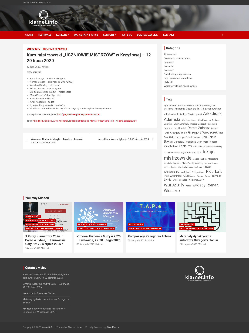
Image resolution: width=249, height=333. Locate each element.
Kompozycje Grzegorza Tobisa (149, 236)
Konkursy (62, 34)
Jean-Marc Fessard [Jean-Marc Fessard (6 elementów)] (207, 141)
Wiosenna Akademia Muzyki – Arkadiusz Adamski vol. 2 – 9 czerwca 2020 (57, 141)
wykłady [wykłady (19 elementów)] (199, 185)
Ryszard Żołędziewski (126, 121)
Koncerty (109, 34)
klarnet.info (47, 327)
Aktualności (170, 54)
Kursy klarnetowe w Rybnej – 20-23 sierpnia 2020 (123, 139)
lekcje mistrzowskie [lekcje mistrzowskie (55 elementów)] (189, 155)
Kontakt (168, 34)
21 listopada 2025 (188, 244)
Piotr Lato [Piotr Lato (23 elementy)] (214, 171)
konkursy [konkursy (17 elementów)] (185, 146)
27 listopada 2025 (85, 244)
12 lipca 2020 (33, 66)
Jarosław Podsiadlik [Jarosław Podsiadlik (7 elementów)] (185, 141)
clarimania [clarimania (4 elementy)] (212, 124)
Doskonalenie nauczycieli (177, 58)
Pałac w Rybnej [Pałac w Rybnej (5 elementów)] (183, 172)
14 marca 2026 (32, 248)
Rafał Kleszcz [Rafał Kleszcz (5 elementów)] (189, 176)
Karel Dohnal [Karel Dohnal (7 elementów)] (171, 146)
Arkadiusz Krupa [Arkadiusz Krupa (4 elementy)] (189, 120)
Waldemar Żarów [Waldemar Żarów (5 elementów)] (196, 180)
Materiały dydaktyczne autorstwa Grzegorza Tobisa (199, 238)
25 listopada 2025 (137, 240)
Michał (45, 66)
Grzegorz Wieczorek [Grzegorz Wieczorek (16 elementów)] (203, 132)
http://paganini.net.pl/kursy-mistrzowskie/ (78, 114)
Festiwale (44, 34)
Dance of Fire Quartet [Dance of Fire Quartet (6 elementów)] (175, 128)
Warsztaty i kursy (86, 34)
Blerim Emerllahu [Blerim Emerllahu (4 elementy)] (181, 124)
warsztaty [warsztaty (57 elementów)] (174, 185)
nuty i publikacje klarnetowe (178, 78)
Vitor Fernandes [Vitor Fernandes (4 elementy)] (180, 180)
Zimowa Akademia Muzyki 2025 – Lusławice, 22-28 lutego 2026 (99, 238)
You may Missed (37, 198)
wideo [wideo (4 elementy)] (188, 186)
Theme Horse (75, 327)
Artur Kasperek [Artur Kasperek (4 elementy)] (204, 120)
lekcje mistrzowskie (79, 121)
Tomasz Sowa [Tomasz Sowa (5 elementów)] (203, 176)
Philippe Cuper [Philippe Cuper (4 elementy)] (198, 172)
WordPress (113, 327)
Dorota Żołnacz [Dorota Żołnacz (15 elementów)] (199, 128)
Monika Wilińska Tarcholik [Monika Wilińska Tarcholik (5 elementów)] (190, 167)
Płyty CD (126, 34)
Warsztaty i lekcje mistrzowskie (47, 49)
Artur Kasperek (60, 121)
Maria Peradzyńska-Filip (102, 121)
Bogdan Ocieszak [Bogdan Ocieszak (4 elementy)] (198, 124)
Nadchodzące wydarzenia (177, 74)
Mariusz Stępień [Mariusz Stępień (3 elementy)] (170, 167)
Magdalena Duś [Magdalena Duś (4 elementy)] (200, 159)
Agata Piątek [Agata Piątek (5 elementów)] (170, 105)
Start (29, 34)
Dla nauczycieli (147, 34)
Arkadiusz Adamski (42, 121)
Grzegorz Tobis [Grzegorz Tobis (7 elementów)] (178, 132)
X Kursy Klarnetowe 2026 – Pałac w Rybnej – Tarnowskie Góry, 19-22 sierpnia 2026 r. (45, 240)
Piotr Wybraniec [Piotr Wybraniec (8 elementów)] (173, 175)
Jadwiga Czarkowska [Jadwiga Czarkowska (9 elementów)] (187, 137)
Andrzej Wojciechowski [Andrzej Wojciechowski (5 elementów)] (191, 114)
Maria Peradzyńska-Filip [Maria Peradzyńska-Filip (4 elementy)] (192, 163)
